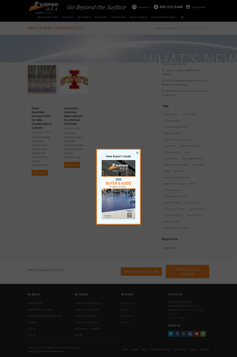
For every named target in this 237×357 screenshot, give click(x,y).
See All (31, 335)
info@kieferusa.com (187, 305)
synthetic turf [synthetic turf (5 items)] (196, 208)
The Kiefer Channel (160, 349)
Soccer (31, 328)
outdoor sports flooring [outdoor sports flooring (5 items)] (177, 177)
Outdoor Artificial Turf (87, 322)
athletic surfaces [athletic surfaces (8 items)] (172, 120)
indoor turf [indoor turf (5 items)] (198, 164)
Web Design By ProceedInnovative (46, 351)
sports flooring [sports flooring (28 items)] (193, 202)
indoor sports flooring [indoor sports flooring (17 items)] (176, 164)
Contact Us (140, 7)
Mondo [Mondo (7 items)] (178, 171)
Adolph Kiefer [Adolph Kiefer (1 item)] (171, 114)
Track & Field (35, 303)
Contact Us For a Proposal (187, 271)
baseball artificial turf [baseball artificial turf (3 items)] (175, 127)
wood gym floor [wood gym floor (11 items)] (172, 221)
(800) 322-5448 (184, 301)
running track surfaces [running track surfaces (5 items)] (176, 196)
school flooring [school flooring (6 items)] (172, 202)
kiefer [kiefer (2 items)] (167, 171)
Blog (144, 349)
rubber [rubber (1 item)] (191, 183)
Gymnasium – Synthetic (88, 328)
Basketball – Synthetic (40, 309)
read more (39, 172)
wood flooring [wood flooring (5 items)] (194, 215)
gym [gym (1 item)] (187, 152)
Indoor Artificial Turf (86, 315)
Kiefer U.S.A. (128, 303)
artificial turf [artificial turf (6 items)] (189, 114)
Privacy (193, 349)
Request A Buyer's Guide (141, 271)
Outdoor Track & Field (87, 309)
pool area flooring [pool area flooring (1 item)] (173, 183)
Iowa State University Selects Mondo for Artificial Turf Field (73, 116)
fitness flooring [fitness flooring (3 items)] (172, 152)
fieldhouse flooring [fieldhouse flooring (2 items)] (190, 145)
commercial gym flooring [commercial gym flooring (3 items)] (177, 139)
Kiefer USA (52, 347)
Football (32, 322)
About (135, 349)
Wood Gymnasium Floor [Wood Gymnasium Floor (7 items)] (177, 227)
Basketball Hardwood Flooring (44, 315)
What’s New (169, 28)
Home (158, 28)
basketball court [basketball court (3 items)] (172, 133)
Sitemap (205, 349)
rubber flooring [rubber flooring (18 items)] (172, 190)
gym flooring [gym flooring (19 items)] (171, 158)
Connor (125, 322)
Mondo (125, 309)
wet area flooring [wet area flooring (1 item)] (173, 215)
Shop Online (195, 7)
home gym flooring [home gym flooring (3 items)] (192, 158)
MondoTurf (127, 315)
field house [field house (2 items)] (170, 145)
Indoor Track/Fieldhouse (88, 303)
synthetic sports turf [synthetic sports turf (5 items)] (174, 208)
